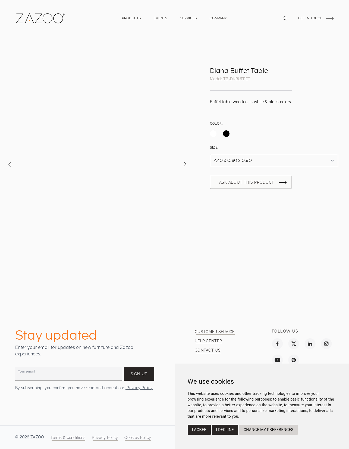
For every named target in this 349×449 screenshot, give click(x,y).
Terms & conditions (68, 437)
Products (131, 19)
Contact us (208, 350)
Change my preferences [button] (268, 430)
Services (188, 19)
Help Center (208, 341)
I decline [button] (225, 430)
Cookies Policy (137, 437)
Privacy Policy (139, 388)
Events (160, 19)
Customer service (215, 332)
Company (218, 19)
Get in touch (310, 18)
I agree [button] (199, 430)
